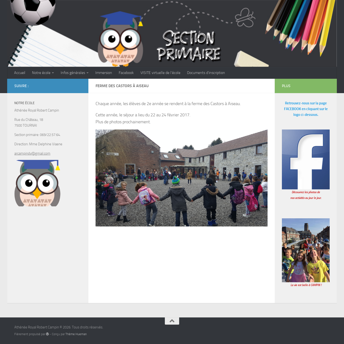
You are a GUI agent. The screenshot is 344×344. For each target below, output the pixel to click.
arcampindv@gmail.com (32, 153)
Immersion (103, 72)
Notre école (41, 72)
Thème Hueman (76, 334)
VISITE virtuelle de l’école (160, 72)
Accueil (19, 72)
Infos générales (73, 72)
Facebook (126, 72)
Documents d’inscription (206, 72)
